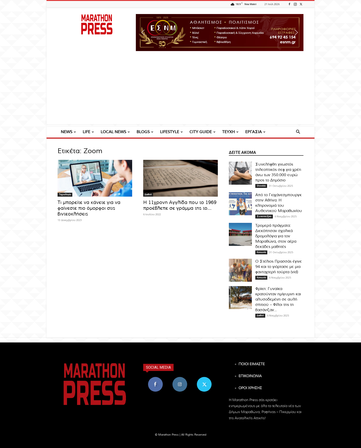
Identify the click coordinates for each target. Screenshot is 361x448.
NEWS (68, 132)
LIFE (88, 132)
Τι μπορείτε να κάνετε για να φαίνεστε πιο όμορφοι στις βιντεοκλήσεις (89, 208)
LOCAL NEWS (115, 132)
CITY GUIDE (202, 132)
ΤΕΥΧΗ (230, 132)
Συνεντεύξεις (264, 216)
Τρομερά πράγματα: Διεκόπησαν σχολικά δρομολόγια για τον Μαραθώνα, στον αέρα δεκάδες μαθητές (275, 236)
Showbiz (261, 186)
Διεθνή (148, 194)
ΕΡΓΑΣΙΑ (255, 132)
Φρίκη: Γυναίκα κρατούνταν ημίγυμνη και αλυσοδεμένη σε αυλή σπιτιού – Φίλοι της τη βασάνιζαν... (278, 299)
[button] (219, 32)
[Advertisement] (180, 92)
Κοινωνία (261, 252)
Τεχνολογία (65, 194)
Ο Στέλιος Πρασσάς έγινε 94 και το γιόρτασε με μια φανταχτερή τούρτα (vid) (278, 266)
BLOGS (145, 132)
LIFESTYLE (171, 132)
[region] (219, 32)
